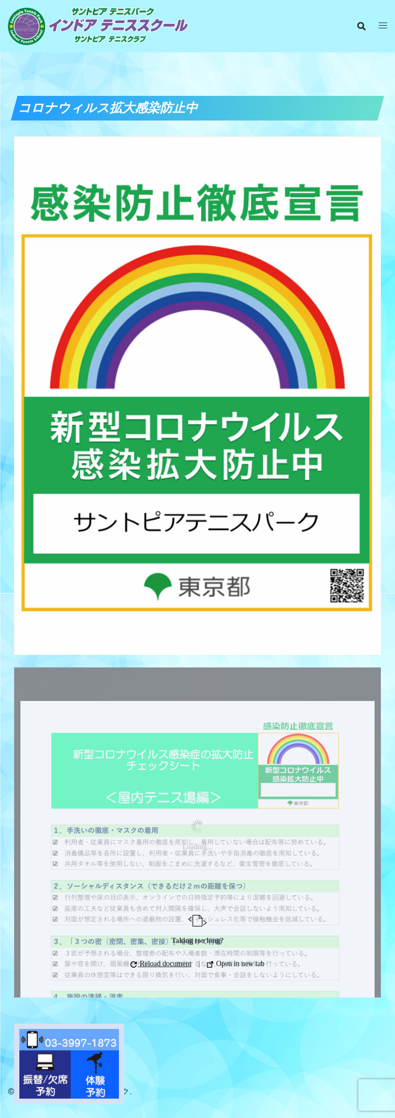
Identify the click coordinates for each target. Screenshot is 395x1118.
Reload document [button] (160, 964)
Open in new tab (236, 964)
